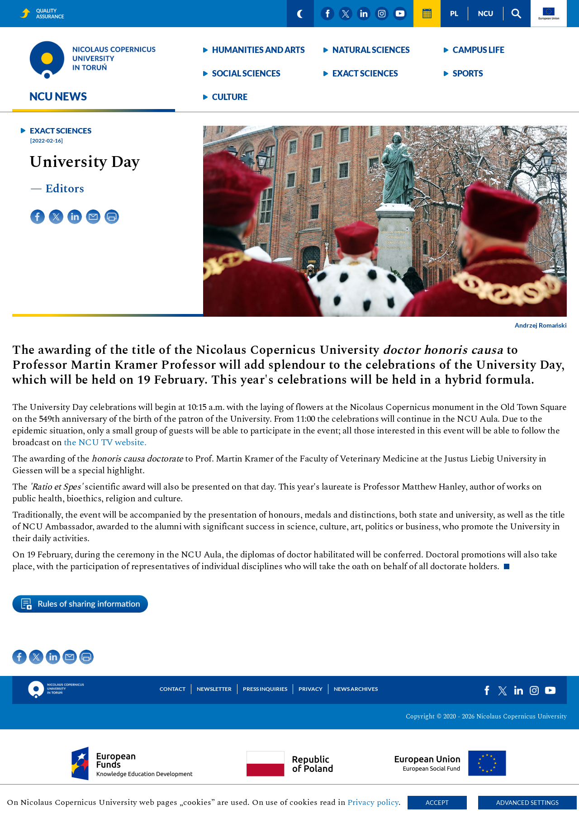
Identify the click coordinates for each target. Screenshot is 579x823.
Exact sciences (365, 73)
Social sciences (246, 73)
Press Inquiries (265, 688)
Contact (172, 688)
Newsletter (214, 688)
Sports (468, 73)
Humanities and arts (258, 50)
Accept (437, 802)
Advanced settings (527, 802)
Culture (229, 97)
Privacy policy (373, 802)
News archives (356, 688)
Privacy (311, 688)
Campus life (478, 50)
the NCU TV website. (105, 442)
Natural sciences (371, 50)
